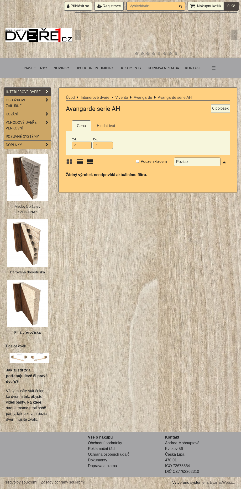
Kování (28, 114)
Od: (82, 143)
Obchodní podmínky (94, 67)
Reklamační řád (101, 449)
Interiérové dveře (28, 92)
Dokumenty (130, 67)
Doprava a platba (163, 67)
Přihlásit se (78, 6)
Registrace (109, 6)
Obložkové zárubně (28, 103)
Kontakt (193, 67)
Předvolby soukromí (20, 482)
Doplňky (28, 145)
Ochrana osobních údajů (108, 454)
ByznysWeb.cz (222, 482)
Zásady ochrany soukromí (63, 482)
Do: (103, 143)
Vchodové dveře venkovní (28, 125)
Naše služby (35, 67)
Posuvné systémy (22, 136)
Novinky (61, 67)
